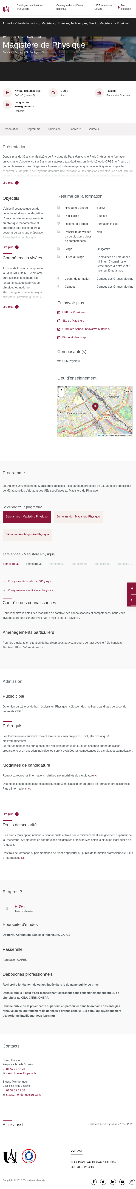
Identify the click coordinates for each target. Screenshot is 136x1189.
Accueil (7, 23)
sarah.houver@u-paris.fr (21, 1073)
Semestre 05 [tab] (11, 563)
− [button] (62, 394)
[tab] (27, 518)
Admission (54, 129)
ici (41, 647)
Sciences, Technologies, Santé (77, 23)
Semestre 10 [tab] (125, 563)
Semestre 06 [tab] (34, 563)
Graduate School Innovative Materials (83, 328)
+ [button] (62, 390)
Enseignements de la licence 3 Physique (29, 581)
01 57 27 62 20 (15, 1069)
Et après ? (74, 129)
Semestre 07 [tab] (57, 563)
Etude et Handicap (71, 337)
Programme (33, 129)
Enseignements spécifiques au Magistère (30, 590)
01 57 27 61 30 (15, 1090)
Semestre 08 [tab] (79, 563)
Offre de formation (26, 23)
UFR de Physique (70, 312)
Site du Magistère (70, 320)
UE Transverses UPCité (103, 7)
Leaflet (101, 435)
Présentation (11, 129)
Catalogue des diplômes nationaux (69, 7)
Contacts (93, 129)
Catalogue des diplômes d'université (30, 7)
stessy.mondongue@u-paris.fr (24, 1095)
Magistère (48, 23)
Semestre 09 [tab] (102, 563)
